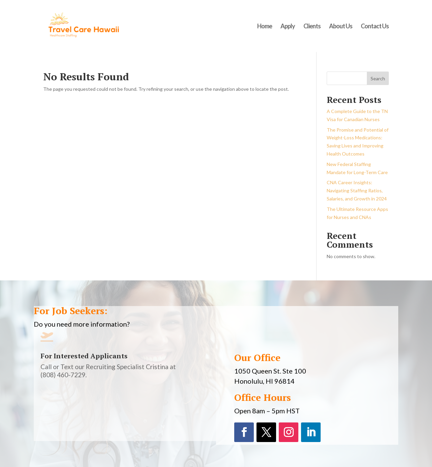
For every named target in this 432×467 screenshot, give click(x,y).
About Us (340, 27)
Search (378, 78)
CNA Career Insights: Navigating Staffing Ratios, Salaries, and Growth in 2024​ (357, 190)
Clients (312, 27)
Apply (287, 27)
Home (264, 27)
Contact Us (375, 27)
